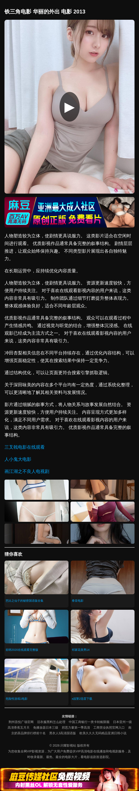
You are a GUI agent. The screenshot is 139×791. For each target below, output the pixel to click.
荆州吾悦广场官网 (21, 722)
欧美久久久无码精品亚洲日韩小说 (102, 733)
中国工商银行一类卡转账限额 (89, 722)
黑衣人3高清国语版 (62, 733)
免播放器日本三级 (45, 727)
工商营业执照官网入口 (109, 727)
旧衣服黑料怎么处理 (51, 722)
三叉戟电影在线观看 (24, 447)
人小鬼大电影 (17, 459)
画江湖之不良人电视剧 (26, 471)
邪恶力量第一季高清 (76, 727)
